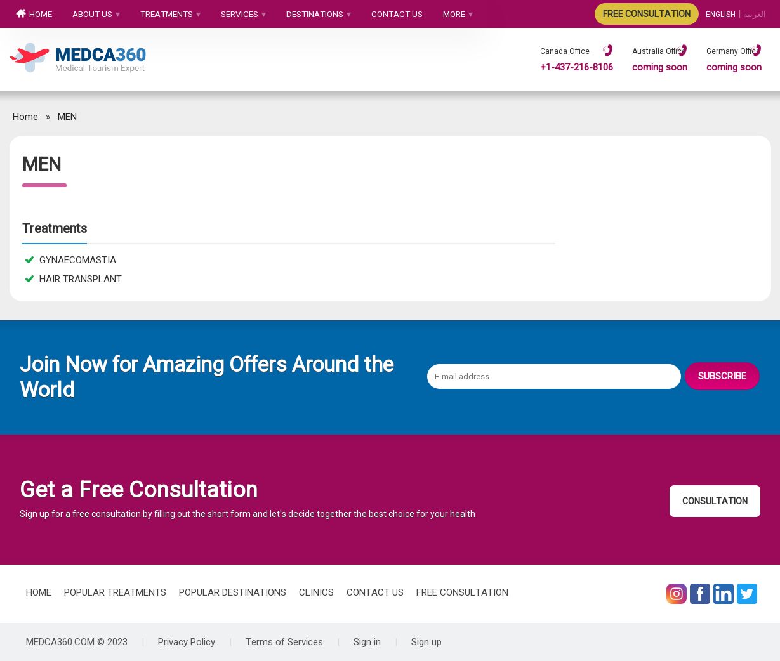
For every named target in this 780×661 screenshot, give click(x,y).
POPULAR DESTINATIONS (232, 592)
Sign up (426, 642)
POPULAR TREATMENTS (115, 592)
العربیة (754, 14)
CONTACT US (375, 592)
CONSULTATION (715, 501)
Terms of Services (284, 642)
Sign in (367, 642)
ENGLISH (721, 14)
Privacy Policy (186, 642)
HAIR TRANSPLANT (73, 279)
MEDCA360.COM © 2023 (77, 642)
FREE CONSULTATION (647, 14)
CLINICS (316, 592)
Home (25, 116)
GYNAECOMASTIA (70, 260)
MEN (67, 116)
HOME (38, 592)
